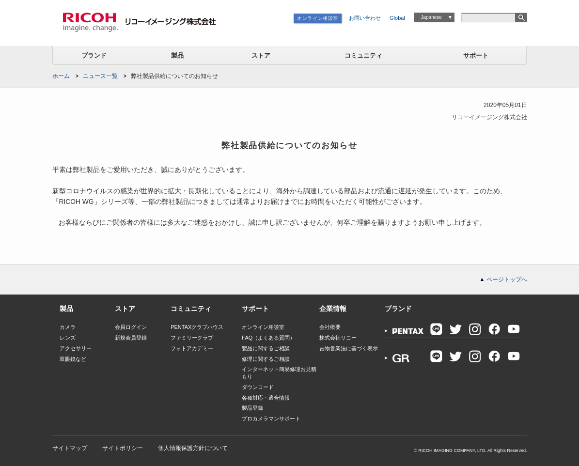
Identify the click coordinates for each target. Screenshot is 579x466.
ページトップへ (506, 279)
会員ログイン (131, 327)
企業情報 (332, 308)
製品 (177, 55)
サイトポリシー (122, 448)
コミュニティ (363, 55)
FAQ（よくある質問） (268, 338)
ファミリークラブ (192, 338)
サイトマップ (69, 448)
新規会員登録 (131, 338)
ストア (260, 55)
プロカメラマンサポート (271, 418)
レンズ (68, 338)
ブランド (94, 55)
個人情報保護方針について (193, 448)
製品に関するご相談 (266, 348)
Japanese (431, 17)
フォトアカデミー (192, 348)
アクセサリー (76, 348)
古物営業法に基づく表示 (348, 348)
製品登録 (252, 408)
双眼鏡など (73, 359)
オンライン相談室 (317, 18)
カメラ (68, 327)
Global (397, 18)
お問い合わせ (365, 18)
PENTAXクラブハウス (197, 327)
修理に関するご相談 (266, 359)
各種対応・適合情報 (266, 398)
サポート (475, 55)
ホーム (61, 76)
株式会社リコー (338, 338)
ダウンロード (258, 387)
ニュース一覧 (100, 76)
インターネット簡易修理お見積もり (279, 372)
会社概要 (330, 327)
